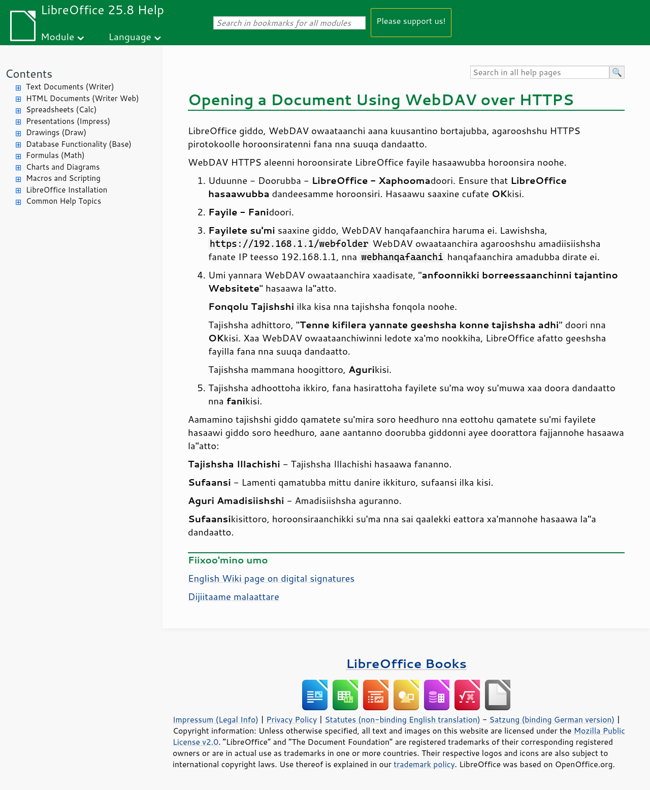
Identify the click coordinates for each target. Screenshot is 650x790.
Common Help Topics (63, 201)
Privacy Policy (291, 719)
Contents (28, 73)
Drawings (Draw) (56, 132)
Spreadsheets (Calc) (61, 109)
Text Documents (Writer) (70, 86)
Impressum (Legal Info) (215, 719)
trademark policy (424, 764)
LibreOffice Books (406, 663)
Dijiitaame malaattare (233, 596)
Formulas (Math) (55, 155)
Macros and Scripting (63, 178)
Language (130, 36)
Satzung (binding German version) (552, 719)
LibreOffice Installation (66, 189)
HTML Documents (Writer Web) (82, 98)
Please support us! (411, 20)
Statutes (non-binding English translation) (402, 719)
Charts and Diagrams (63, 167)
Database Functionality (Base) (79, 144)
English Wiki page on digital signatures (271, 578)
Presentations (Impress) (68, 121)
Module (57, 36)
